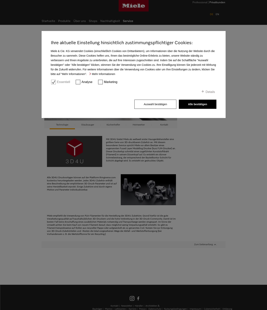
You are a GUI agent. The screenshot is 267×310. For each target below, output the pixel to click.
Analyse (86, 82)
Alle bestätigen (197, 104)
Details (210, 92)
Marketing (110, 82)
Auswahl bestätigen (155, 104)
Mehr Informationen (103, 74)
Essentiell (63, 82)
